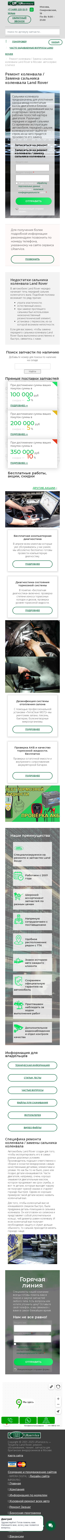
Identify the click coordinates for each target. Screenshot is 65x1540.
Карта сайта (15, 1455)
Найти (32, 371)
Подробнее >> (19, 405)
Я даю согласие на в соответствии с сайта (32, 188)
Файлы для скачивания (32, 1102)
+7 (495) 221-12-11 (17, 9)
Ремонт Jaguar (20, 1507)
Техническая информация (32, 1065)
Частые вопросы (33, 1090)
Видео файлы (32, 1127)
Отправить (33, 201)
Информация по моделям (27, 1495)
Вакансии (16, 1536)
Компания (16, 1489)
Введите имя (22, 162)
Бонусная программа (24, 1513)
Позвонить (32, 259)
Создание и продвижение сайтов (32, 1472)
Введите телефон (25, 172)
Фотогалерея (32, 1115)
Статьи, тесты (32, 1077)
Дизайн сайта (39, 1476)
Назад (55, 42)
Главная (14, 1483)
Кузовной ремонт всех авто (29, 1501)
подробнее (32, 564)
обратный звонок (19, 19)
